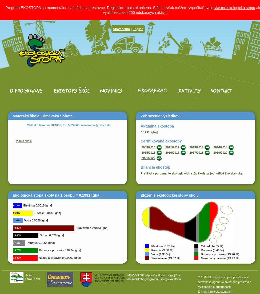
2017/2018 (196, 152)
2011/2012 (172, 147)
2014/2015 (220, 147)
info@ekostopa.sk (219, 291)
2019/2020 (220, 152)
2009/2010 (148, 147)
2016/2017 (172, 152)
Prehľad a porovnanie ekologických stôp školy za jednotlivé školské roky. (192, 173)
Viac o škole (24, 140)
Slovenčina (121, 29)
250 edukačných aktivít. (148, 12)
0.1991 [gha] (149, 132)
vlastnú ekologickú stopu (234, 8)
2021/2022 (148, 158)
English (138, 29)
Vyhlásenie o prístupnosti (214, 286)
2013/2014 (196, 147)
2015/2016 (148, 152)
